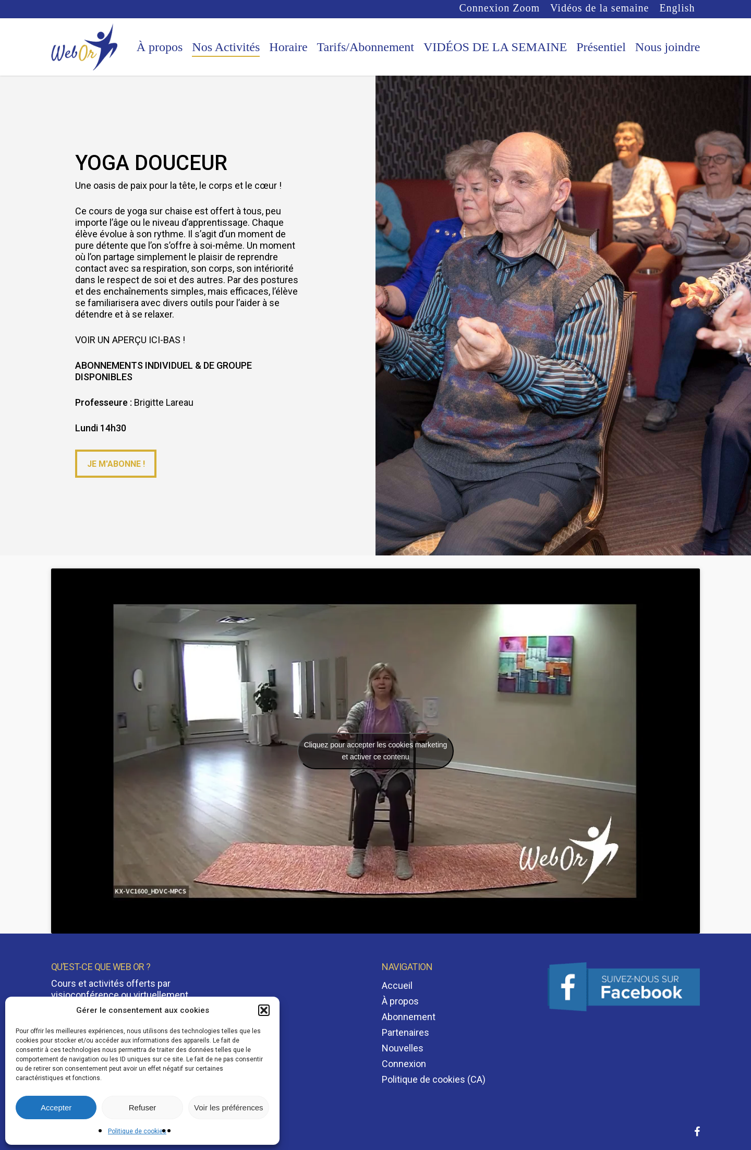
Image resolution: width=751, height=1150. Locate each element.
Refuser (142, 1107)
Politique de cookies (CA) (434, 1079)
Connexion (404, 1063)
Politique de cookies (137, 1131)
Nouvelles (402, 1048)
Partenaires (405, 1032)
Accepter (56, 1107)
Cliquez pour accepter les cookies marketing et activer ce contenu (375, 751)
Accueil (397, 985)
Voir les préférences (228, 1107)
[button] (264, 1010)
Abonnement (408, 1016)
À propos (400, 1001)
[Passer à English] (677, 8)
